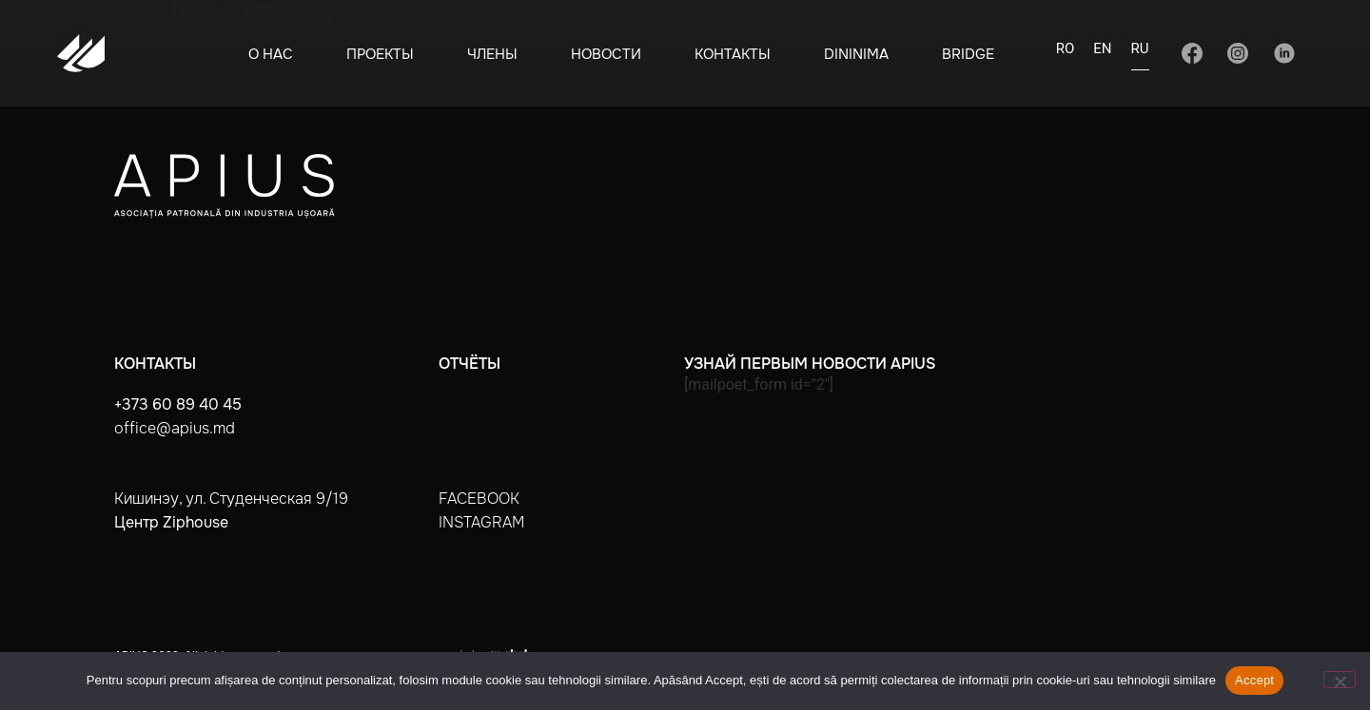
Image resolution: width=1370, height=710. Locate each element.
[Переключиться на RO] (1065, 54)
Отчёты (469, 364)
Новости (606, 54)
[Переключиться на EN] (1102, 54)
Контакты (733, 54)
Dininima (856, 54)
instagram (481, 522)
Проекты (380, 54)
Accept (1254, 680)
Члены (492, 54)
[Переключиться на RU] (1140, 54)
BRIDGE (968, 54)
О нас (270, 54)
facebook (479, 499)
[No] (1339, 679)
